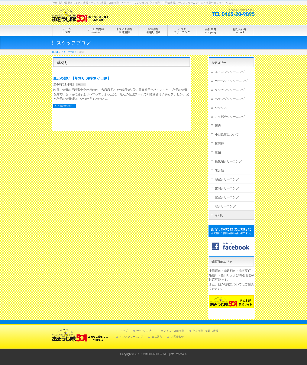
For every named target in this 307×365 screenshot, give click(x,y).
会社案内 (157, 336)
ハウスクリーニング (131, 336)
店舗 (218, 152)
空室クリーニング (227, 197)
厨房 (218, 125)
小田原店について (227, 134)
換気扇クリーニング (228, 161)
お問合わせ (177, 336)
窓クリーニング (225, 206)
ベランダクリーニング (230, 98)
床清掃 (219, 143)
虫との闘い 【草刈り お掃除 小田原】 (82, 78)
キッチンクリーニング (230, 89)
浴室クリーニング (227, 179)
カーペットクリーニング (231, 80)
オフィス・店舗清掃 (172, 331)
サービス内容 (144, 331)
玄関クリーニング (227, 188)
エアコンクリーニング (230, 72)
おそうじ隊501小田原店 (148, 354)
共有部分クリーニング (230, 116)
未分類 (219, 170)
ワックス (221, 107)
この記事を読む (65, 106)
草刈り (81, 84)
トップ (124, 331)
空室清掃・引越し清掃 (205, 331)
